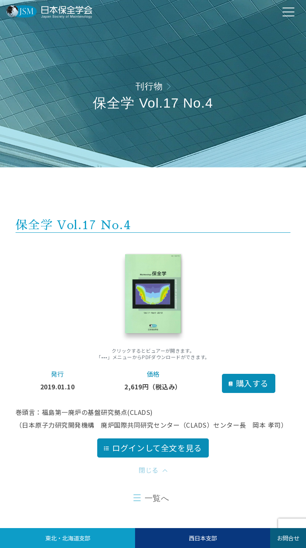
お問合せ (288, 538)
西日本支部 (203, 538)
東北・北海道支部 (67, 538)
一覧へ (157, 498)
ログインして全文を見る (153, 448)
